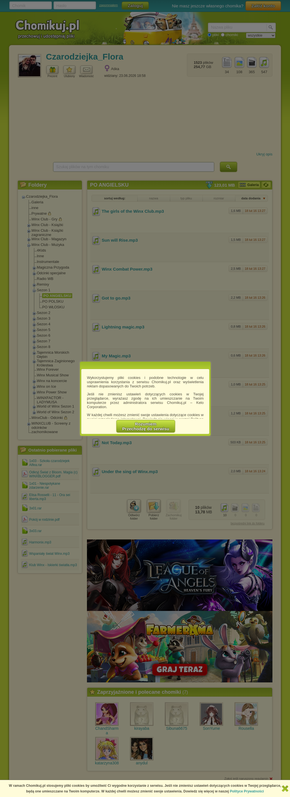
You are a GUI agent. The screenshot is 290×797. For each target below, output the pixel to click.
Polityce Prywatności (247, 791)
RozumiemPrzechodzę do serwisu (145, 426)
